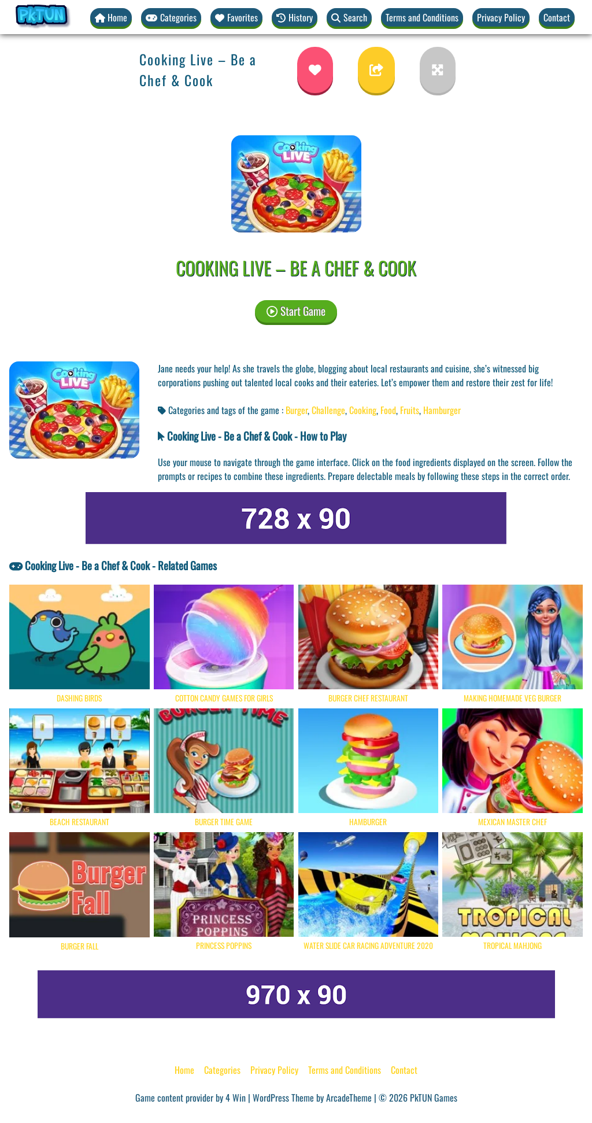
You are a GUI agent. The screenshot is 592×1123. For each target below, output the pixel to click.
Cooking (362, 410)
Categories (222, 1070)
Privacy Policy (501, 17)
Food (388, 410)
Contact (556, 17)
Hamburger (442, 410)
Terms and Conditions (422, 17)
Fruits (409, 410)
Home (184, 1070)
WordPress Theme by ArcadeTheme (312, 1097)
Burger (297, 410)
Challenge (328, 410)
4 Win (235, 1097)
